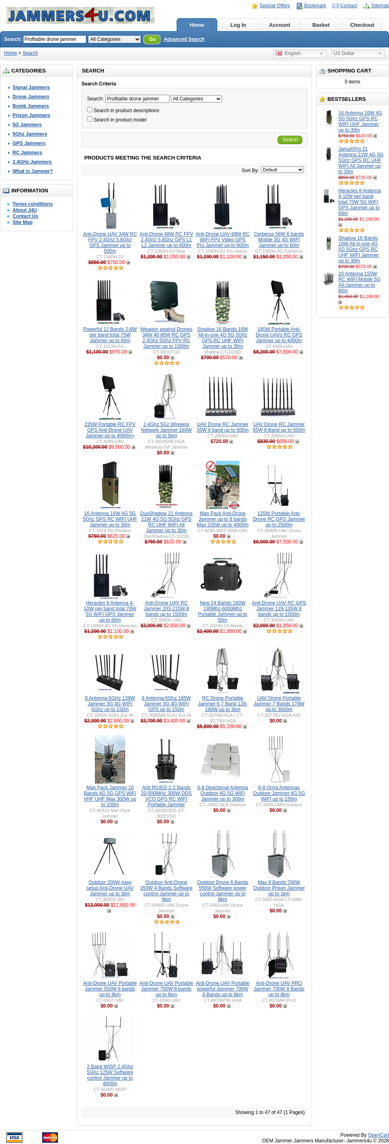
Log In (238, 25)
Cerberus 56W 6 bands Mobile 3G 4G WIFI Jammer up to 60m (279, 239)
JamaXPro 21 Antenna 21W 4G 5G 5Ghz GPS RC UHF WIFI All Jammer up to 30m (360, 160)
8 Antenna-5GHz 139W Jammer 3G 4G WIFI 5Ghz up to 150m (110, 703)
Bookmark (315, 6)
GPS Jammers (29, 143)
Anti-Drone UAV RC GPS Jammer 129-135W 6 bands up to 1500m (279, 608)
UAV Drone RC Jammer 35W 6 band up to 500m (222, 427)
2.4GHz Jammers (32, 162)
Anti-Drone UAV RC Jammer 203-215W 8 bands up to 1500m (166, 608)
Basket (321, 25)
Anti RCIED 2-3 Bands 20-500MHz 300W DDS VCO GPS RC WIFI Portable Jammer (166, 796)
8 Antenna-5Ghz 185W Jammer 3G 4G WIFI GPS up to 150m (166, 703)
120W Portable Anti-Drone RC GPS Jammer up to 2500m (279, 519)
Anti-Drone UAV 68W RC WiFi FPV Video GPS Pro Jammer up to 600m (223, 239)
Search (30, 53)
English (288, 53)
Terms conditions (33, 204)
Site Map (22, 222)
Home (197, 25)
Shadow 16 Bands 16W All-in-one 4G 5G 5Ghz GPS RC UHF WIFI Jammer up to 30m (358, 249)
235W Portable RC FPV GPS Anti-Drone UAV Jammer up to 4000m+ (110, 430)
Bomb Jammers (31, 106)
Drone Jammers (31, 97)
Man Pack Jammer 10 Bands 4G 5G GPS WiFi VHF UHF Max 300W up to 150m (110, 796)
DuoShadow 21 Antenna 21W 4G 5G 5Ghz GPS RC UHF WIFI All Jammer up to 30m (166, 522)
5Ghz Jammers (30, 134)
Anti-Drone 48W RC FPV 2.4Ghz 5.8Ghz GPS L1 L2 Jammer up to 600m (166, 239)
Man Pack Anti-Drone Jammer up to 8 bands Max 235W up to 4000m (222, 519)
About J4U (25, 210)
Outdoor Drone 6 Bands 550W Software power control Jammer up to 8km (222, 891)
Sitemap (380, 6)
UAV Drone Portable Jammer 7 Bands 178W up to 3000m (279, 703)
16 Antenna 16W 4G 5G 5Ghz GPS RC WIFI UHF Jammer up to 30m (360, 121)
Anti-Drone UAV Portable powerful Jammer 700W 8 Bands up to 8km (223, 988)
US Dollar (343, 53)
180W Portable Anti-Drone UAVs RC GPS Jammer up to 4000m (279, 334)
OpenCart (378, 1135)
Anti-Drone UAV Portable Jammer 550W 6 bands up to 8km (110, 988)
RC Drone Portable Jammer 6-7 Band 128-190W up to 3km (223, 703)
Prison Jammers (31, 115)
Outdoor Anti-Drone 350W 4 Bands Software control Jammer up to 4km (166, 891)
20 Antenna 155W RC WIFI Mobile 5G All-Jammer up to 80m (359, 282)
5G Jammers (27, 125)
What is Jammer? (33, 171)
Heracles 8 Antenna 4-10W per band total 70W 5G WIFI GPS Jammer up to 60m (359, 202)
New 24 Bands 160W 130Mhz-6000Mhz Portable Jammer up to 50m (222, 611)
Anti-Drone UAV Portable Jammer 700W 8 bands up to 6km (166, 988)
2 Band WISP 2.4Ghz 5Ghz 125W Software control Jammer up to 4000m (110, 1075)
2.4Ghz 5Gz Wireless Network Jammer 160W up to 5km (166, 430)
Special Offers (274, 6)
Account (279, 25)
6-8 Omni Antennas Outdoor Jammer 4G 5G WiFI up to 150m (279, 793)
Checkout (362, 25)
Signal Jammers (31, 87)
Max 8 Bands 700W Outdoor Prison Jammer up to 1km (279, 888)
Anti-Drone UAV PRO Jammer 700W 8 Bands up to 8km (279, 988)
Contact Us (25, 216)
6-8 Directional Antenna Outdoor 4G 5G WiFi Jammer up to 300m (222, 793)
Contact (348, 6)
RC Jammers (27, 153)
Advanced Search (184, 39)
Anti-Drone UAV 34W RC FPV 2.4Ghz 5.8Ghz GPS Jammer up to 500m (110, 242)
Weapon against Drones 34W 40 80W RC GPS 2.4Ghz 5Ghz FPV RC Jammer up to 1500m (166, 337)
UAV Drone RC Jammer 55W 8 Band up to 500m (279, 427)
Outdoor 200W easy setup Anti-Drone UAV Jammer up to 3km (110, 888)
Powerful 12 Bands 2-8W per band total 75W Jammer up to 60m (110, 334)
